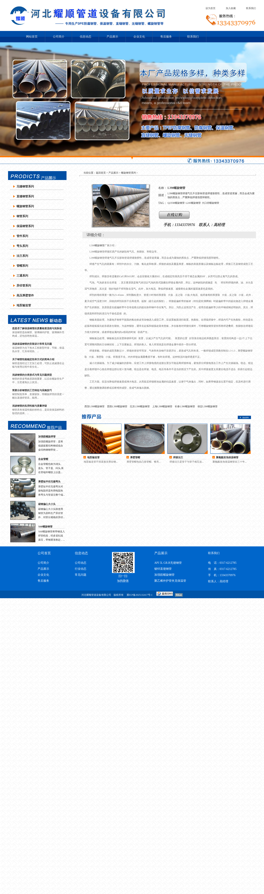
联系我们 (251, 8)
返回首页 (101, 172)
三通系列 (22, 275)
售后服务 (166, 36)
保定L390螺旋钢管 (207, 406)
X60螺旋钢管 (45, 526)
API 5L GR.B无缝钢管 (168, 562)
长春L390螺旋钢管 (185, 406)
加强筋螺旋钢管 (164, 574)
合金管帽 (43, 459)
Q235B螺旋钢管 (176, 202)
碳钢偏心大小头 (47, 504)
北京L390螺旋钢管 (140, 406)
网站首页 (32, 36)
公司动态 (80, 562)
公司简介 (58, 36)
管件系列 (22, 236)
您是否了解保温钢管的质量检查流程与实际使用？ (37, 328)
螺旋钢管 (100, 245)
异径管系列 (24, 285)
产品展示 (112, 36)
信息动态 (85, 36)
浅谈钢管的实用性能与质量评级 (29, 405)
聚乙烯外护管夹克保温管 (170, 580)
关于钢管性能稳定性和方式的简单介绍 (33, 359)
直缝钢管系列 (25, 196)
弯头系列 (22, 245)
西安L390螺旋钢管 (94, 406)
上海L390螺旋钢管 (162, 406)
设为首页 (210, 8)
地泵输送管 (24, 305)
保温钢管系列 (25, 226)
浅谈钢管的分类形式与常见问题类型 (32, 374)
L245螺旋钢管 (193, 202)
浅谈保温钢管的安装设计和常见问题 (32, 343)
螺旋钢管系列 (25, 206)
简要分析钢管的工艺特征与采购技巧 (32, 390)
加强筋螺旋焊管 (47, 436)
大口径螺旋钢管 (210, 202)
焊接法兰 (178, 457)
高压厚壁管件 (25, 295)
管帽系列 (22, 265)
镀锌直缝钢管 (163, 568)
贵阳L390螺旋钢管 (117, 406)
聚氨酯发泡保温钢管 (227, 457)
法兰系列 (22, 255)
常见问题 (80, 574)
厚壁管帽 (135, 457)
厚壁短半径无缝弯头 (49, 481)
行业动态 (80, 568)
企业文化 (139, 36)
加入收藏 (231, 8)
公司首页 (44, 553)
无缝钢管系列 (25, 186)
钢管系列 (22, 216)
